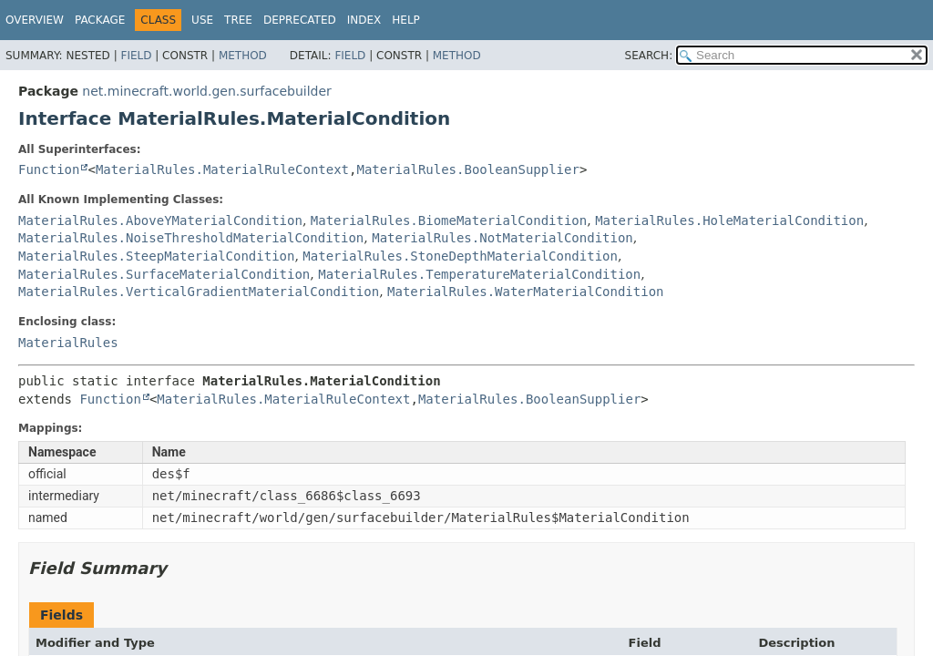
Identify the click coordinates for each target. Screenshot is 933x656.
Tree (238, 20)
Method (243, 55)
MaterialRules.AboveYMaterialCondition (160, 220)
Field (135, 55)
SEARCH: (649, 55)
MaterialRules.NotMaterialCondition (502, 238)
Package (100, 20)
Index (364, 20)
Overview (34, 20)
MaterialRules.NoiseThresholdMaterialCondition (191, 238)
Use (202, 20)
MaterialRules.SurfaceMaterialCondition (164, 274)
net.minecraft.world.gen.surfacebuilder (206, 91)
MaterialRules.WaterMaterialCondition (525, 291)
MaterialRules (68, 342)
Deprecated (299, 20)
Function (48, 169)
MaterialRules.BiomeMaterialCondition (449, 220)
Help (406, 20)
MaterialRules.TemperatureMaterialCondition (479, 274)
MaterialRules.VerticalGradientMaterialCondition (198, 291)
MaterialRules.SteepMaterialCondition (156, 256)
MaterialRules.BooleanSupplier (467, 169)
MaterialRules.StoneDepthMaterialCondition (460, 256)
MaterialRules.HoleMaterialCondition (729, 220)
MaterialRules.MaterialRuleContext (222, 169)
